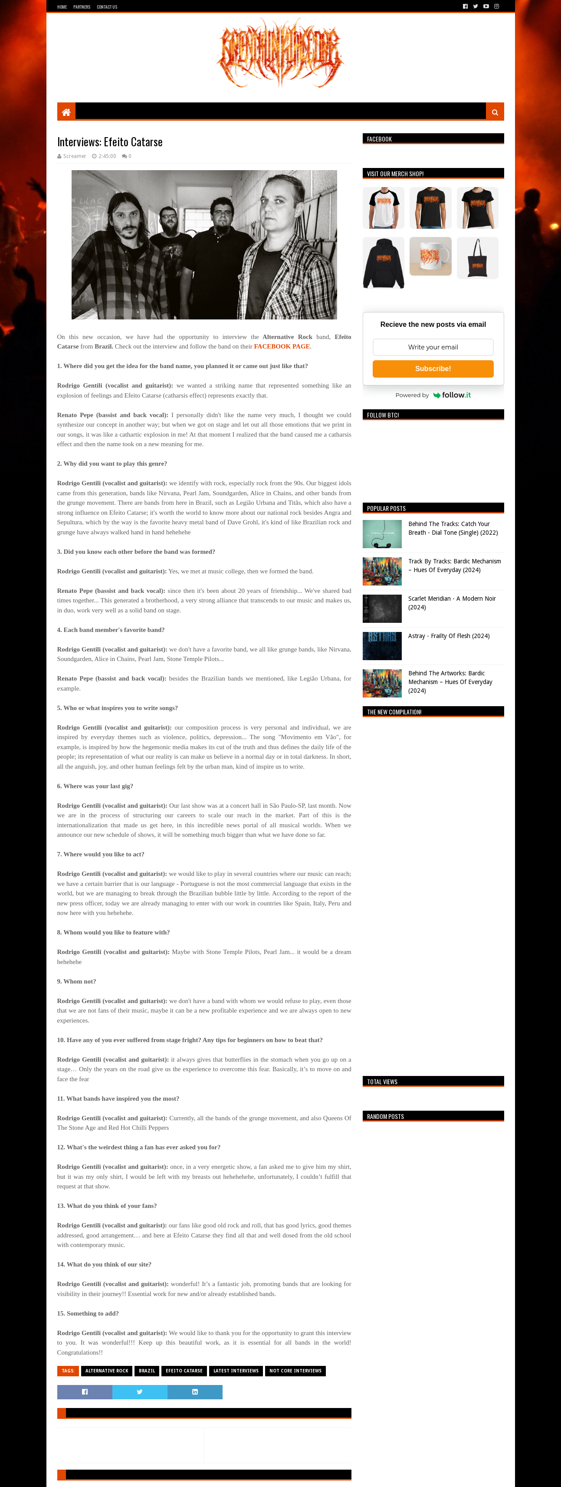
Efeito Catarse (184, 1371)
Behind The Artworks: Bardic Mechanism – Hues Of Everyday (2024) (450, 682)
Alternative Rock (106, 1371)
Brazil (147, 1371)
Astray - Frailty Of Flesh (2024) (449, 635)
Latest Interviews (236, 1371)
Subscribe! (433, 368)
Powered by (433, 394)
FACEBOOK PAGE (282, 346)
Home (62, 6)
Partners (81, 6)
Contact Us (107, 6)
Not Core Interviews (295, 1371)
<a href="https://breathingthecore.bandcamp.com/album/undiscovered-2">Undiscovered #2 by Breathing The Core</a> (433, 894)
